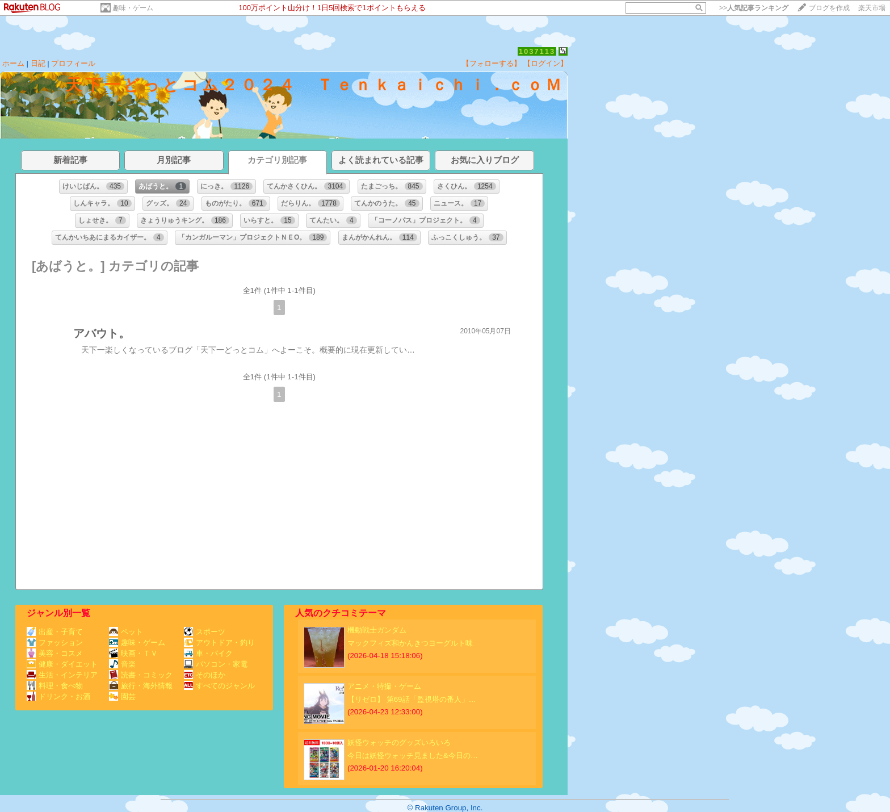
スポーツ (204, 631)
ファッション (55, 642)
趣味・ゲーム (132, 8)
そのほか (204, 675)
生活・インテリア (62, 675)
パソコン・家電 (215, 664)
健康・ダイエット (62, 664)
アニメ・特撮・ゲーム (384, 686)
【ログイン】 (545, 63)
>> (753, 8)
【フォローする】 (491, 63)
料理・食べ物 (55, 685)
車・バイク (208, 653)
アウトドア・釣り (219, 642)
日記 (38, 63)
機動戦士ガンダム (376, 630)
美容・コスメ (55, 653)
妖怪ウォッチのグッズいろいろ (399, 742)
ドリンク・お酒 (58, 696)
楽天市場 (871, 8)
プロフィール (73, 63)
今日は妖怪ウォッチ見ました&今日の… (412, 755)
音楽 (122, 664)
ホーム (13, 63)
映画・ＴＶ (133, 653)
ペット (126, 631)
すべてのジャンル (219, 685)
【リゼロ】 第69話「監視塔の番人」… (411, 699)
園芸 (122, 696)
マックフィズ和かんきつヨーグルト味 (410, 643)
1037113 (537, 51)
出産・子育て (55, 631)
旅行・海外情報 (141, 685)
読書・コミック (141, 675)
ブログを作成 (829, 8)
